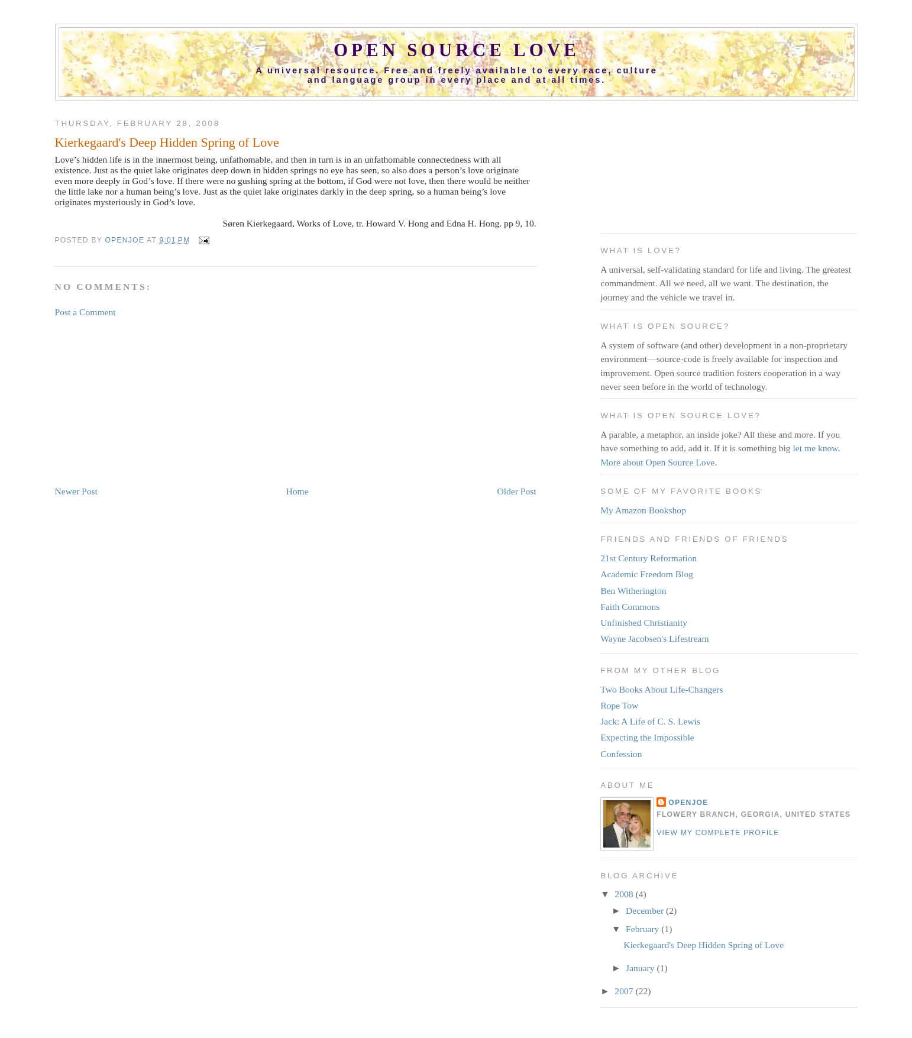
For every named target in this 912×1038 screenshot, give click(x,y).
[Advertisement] (143, 401)
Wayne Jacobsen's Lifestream (654, 638)
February (643, 929)
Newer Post (76, 491)
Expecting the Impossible (647, 737)
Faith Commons (629, 607)
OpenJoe (688, 802)
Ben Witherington (633, 591)
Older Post (516, 491)
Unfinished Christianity (643, 622)
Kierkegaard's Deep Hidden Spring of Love (703, 945)
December (646, 911)
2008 (625, 894)
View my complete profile (717, 833)
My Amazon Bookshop (643, 510)
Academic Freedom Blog (646, 574)
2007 (625, 991)
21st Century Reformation (648, 558)
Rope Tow (619, 705)
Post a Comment (85, 312)
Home (297, 491)
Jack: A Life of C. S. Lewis (650, 721)
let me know (815, 448)
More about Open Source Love (657, 462)
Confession (621, 754)
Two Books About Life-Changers (661, 689)
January (641, 968)
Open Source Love (457, 50)
